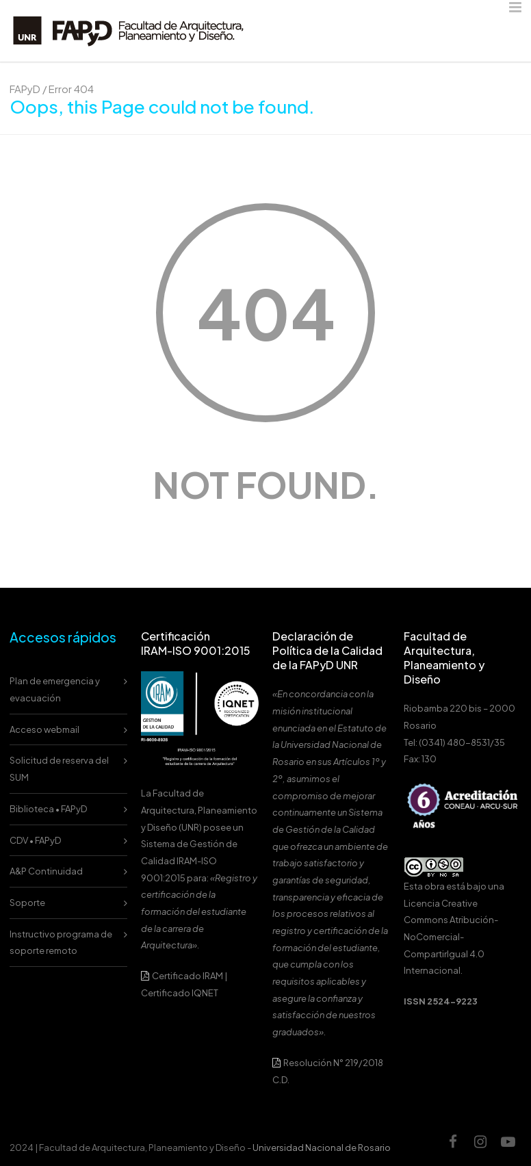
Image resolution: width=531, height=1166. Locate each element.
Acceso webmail (44, 729)
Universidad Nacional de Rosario (321, 1147)
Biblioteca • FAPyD (48, 808)
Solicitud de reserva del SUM (59, 769)
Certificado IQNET (179, 992)
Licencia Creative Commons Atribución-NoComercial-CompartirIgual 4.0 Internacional (451, 937)
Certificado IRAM (187, 975)
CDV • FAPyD (35, 840)
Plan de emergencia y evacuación (55, 689)
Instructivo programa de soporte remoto (61, 943)
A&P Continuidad (46, 871)
